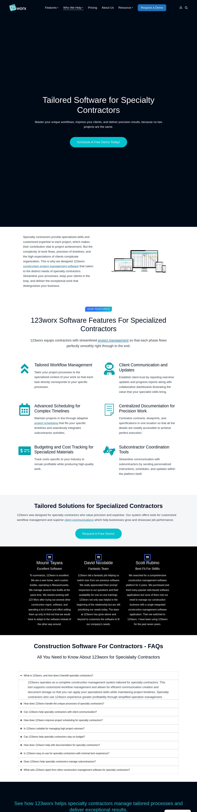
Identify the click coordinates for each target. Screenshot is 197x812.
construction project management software (51, 266)
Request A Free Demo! (98, 533)
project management (113, 340)
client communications (79, 520)
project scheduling (46, 423)
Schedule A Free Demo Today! (98, 142)
